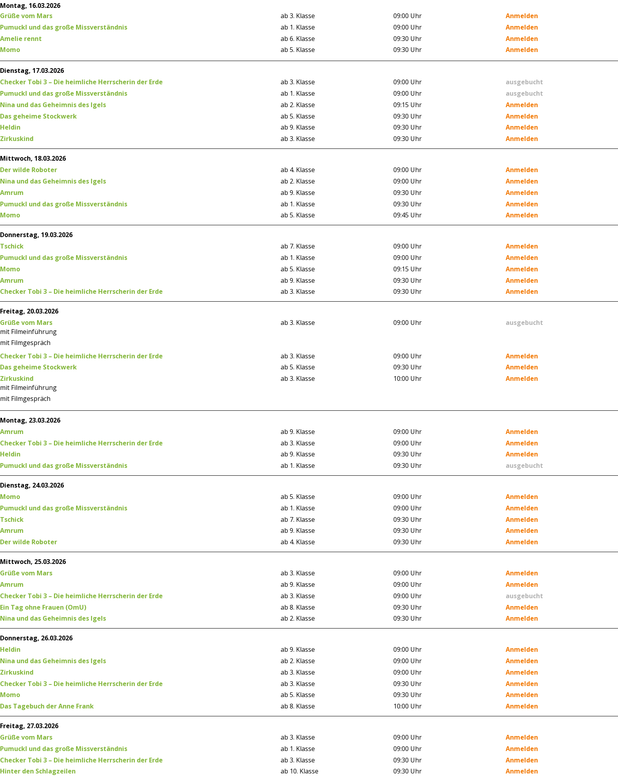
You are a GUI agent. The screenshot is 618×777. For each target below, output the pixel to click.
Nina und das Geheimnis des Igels (53, 104)
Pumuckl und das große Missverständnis (63, 27)
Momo (10, 49)
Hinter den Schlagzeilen (38, 771)
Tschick (12, 246)
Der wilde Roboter (28, 169)
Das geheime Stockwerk (38, 116)
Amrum (12, 192)
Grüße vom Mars (26, 15)
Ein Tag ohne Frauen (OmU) (43, 607)
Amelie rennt (21, 38)
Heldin (10, 127)
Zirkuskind (17, 138)
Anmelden (522, 15)
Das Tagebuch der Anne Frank (47, 706)
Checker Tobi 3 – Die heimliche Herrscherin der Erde (81, 82)
